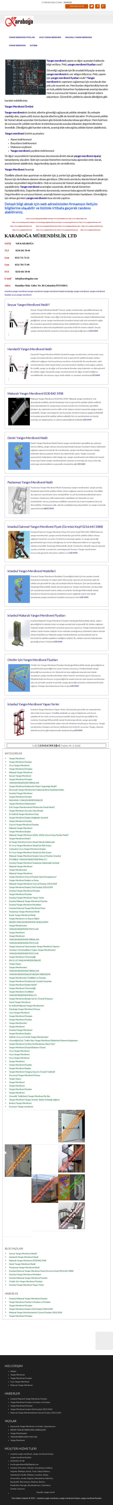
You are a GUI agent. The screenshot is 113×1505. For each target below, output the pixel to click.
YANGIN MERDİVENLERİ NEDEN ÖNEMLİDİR (30, 974)
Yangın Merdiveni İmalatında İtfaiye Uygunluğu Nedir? (33, 786)
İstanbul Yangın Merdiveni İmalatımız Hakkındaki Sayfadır (34, 862)
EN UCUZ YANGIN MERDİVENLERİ (25, 960)
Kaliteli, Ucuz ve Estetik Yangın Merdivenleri (28, 1037)
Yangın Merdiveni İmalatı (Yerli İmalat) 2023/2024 (31, 887)
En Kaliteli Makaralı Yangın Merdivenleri (26, 1005)
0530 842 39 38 (77, 6)
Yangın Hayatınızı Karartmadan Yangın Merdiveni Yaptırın (34, 946)
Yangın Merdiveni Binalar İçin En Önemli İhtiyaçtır (31, 998)
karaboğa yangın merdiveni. (77, 291)
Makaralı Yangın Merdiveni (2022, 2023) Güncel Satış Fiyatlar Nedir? (39, 835)
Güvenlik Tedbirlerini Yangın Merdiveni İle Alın (29, 1096)
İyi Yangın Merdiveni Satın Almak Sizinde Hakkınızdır (32, 842)
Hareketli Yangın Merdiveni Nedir (30, 349)
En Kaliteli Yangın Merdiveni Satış (24, 814)
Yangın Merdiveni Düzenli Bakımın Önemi (27, 1047)
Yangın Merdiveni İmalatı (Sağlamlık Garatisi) (28, 817)
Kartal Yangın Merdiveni (19, 1002)
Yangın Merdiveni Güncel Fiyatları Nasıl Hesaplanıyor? (33, 876)
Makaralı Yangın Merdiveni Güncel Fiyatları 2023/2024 (33, 883)
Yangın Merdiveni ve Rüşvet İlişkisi (24, 918)
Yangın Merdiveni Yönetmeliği (22, 956)
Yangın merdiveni (56, 60)
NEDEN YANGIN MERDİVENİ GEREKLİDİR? (28, 922)
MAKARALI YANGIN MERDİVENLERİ (26, 800)
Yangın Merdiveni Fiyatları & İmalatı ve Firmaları (30, 1302)
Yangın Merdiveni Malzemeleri (22, 803)
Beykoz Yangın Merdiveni (20, 1103)
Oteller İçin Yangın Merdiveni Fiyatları (33, 659)
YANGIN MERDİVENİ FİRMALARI (24, 782)
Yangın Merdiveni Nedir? (20, 838)
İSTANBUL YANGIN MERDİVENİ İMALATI (28, 859)
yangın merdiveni (56, 74)
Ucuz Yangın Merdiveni (50, 37)
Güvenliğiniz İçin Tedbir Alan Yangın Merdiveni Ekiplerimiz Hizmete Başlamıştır (43, 1040)
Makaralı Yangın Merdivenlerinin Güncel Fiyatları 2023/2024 (35, 1312)
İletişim (33, 45)
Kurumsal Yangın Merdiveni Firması (24, 1075)
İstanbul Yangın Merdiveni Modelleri (32, 571)
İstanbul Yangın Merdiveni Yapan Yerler (33, 704)
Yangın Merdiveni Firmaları (20, 768)
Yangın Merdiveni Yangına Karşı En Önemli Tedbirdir (32, 1071)
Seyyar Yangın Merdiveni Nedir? (29, 304)
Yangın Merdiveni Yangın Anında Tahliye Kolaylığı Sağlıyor (34, 1099)
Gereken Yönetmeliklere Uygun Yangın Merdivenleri (32, 949)
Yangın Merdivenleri (18, 869)
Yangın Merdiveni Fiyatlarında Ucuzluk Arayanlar (30, 981)
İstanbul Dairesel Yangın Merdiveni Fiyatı (27, 908)
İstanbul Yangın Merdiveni (20, 793)
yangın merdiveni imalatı (54, 291)
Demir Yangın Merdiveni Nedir (28, 437)
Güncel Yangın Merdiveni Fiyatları (24, 824)
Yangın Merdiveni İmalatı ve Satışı (24, 880)
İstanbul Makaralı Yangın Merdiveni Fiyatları (37, 615)
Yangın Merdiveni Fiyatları (22, 37)
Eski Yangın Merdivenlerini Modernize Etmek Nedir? (32, 807)
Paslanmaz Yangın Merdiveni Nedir (30, 482)
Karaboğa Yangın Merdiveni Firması (24, 1009)
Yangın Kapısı (15, 963)
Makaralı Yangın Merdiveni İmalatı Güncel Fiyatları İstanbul (35, 855)
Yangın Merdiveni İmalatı (20, 831)
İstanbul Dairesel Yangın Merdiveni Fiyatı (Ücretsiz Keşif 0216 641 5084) (55, 526)
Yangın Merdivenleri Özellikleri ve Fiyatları (27, 977)
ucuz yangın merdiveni (21, 294)
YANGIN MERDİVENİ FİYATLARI (24, 929)
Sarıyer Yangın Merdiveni (20, 775)
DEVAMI (94, 330)
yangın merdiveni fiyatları (82, 64)
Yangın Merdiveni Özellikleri (21, 991)
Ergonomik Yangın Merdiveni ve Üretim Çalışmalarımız (32, 1426)
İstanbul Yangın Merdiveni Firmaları (24, 890)
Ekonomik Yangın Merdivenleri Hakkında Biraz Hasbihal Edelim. (36, 789)
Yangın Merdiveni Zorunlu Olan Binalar (26, 810)
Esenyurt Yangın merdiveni (21, 1106)
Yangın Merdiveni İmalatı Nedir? (23, 984)
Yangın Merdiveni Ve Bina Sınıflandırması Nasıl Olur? (32, 1044)
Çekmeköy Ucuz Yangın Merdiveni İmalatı (27, 849)
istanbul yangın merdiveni (16, 291)
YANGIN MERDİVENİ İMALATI (23, 995)
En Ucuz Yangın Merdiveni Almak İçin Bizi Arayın (30, 845)
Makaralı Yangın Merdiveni (78, 37)
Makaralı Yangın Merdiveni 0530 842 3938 (35, 393)
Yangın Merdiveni (17, 45)
